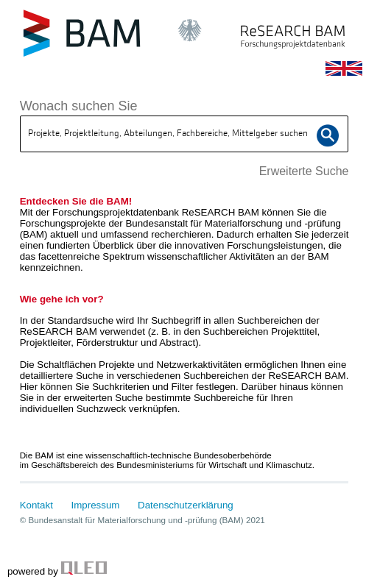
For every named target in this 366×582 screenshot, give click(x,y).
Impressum (95, 505)
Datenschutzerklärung (185, 505)
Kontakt (36, 505)
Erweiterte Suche (304, 171)
